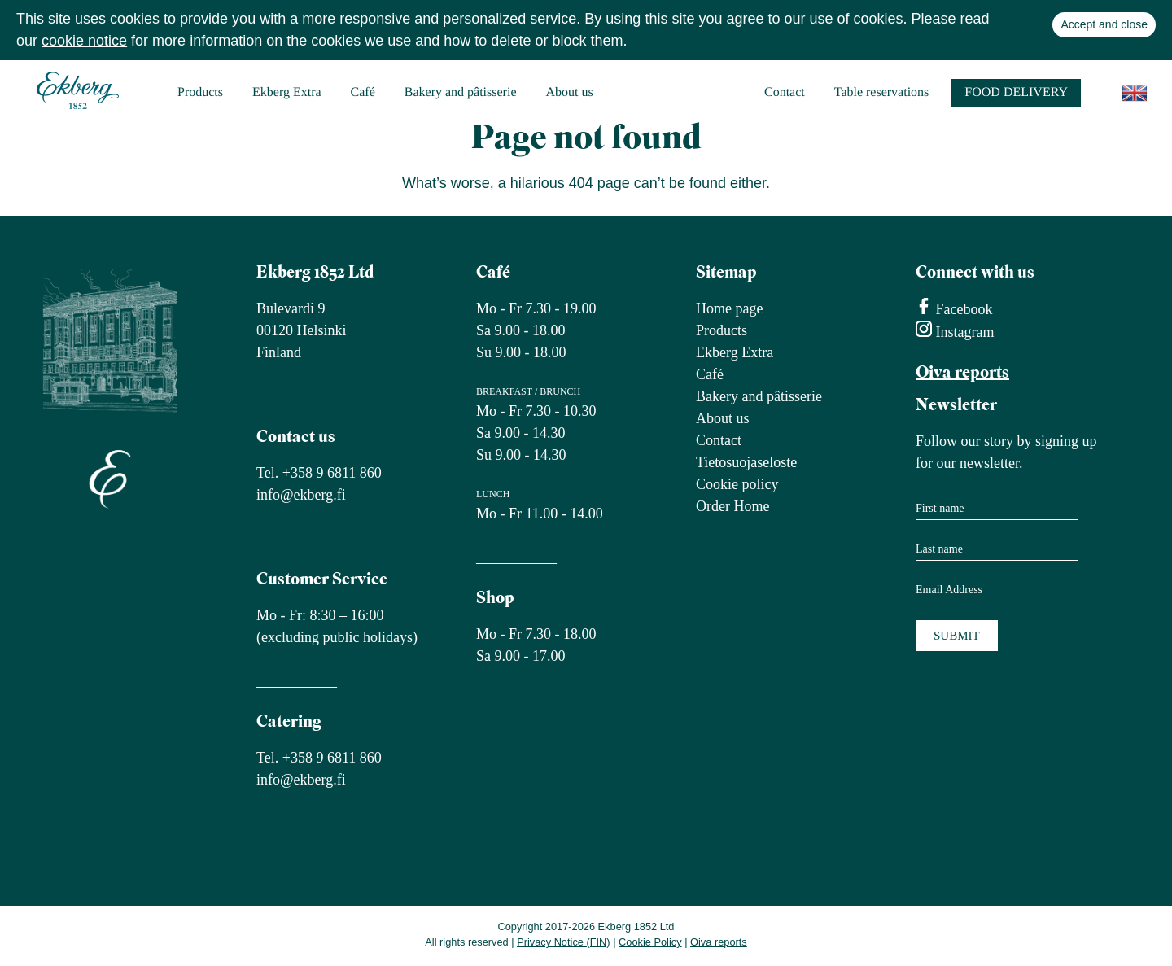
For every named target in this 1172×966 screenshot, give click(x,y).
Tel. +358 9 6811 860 (319, 473)
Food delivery (1016, 92)
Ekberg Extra (286, 92)
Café (363, 92)
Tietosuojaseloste (746, 462)
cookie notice (84, 41)
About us (569, 92)
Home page (729, 308)
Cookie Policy (650, 942)
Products (200, 92)
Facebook (962, 309)
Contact (784, 92)
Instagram (963, 332)
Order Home (732, 506)
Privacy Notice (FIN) (563, 942)
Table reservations (881, 92)
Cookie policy (737, 484)
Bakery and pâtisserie (461, 92)
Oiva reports (962, 373)
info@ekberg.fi (301, 495)
